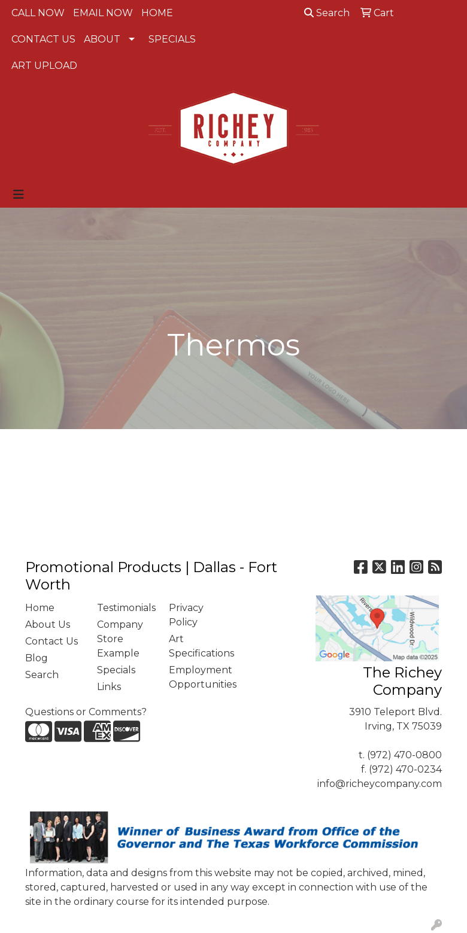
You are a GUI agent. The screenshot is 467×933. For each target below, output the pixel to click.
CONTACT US (43, 39)
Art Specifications (197, 646)
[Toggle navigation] (18, 194)
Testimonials (125, 607)
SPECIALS (172, 39)
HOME (157, 13)
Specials (116, 670)
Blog (36, 658)
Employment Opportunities (197, 677)
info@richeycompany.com (379, 783)
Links (109, 686)
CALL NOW (38, 13)
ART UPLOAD (44, 65)
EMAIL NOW (103, 13)
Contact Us (51, 641)
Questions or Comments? (86, 712)
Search (327, 13)
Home (39, 607)
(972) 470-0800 (404, 755)
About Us (47, 624)
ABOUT (102, 39)
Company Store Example (120, 639)
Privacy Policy (186, 615)
